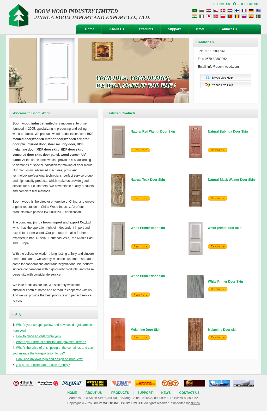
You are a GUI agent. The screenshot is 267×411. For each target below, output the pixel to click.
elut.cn (194, 403)
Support (174, 29)
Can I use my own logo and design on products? (49, 359)
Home (89, 29)
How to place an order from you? (38, 336)
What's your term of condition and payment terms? (51, 342)
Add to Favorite (248, 4)
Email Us (223, 4)
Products (146, 29)
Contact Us (228, 29)
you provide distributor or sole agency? (43, 365)
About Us (116, 29)
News (200, 29)
